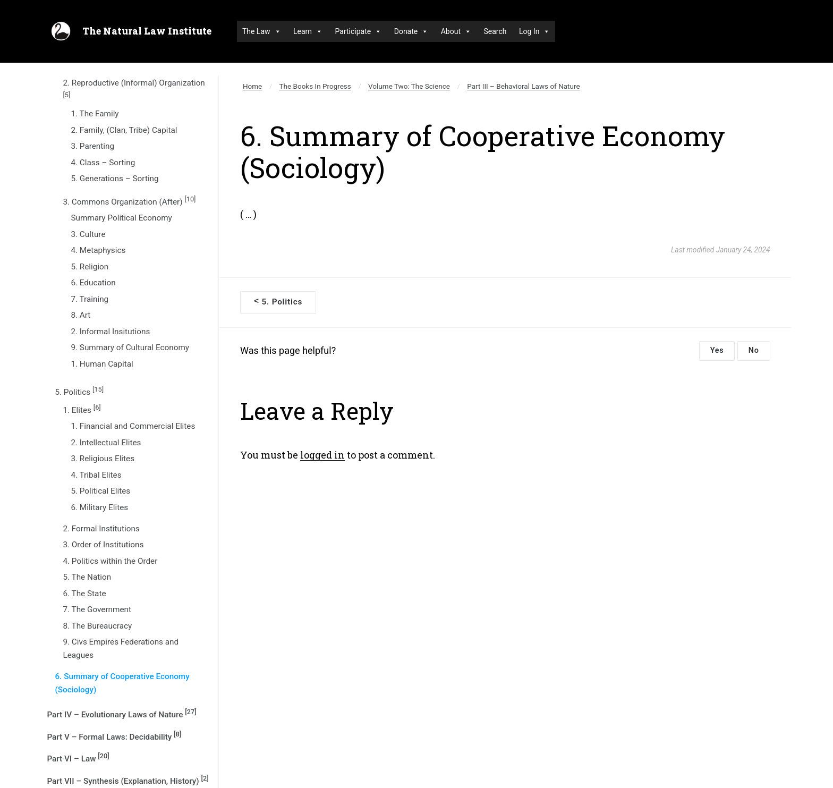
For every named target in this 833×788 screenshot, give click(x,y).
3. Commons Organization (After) (129, 201)
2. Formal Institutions (101, 528)
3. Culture (88, 234)
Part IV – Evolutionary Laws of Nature (121, 713)
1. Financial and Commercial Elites (133, 426)
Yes (717, 350)
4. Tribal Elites (96, 475)
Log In (534, 31)
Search (494, 31)
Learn (307, 31)
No (754, 350)
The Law (261, 31)
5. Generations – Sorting (114, 178)
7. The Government (97, 609)
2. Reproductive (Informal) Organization (134, 88)
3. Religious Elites (102, 458)
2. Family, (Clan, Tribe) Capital (124, 130)
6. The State (84, 593)
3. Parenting (92, 146)
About (456, 31)
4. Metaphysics (98, 250)
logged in (322, 454)
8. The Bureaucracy (97, 626)
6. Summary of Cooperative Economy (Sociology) (122, 683)
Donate (411, 31)
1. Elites (81, 409)
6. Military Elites (99, 507)
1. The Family (94, 113)
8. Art (80, 315)
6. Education (93, 282)
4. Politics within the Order (110, 561)
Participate (358, 31)
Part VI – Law (78, 758)
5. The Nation (87, 577)
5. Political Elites (100, 491)
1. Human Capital (102, 364)
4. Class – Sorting (103, 162)
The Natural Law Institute (146, 30)
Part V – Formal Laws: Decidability (114, 736)
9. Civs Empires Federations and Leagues (120, 648)
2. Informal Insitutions (110, 331)
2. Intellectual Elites (106, 442)
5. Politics (79, 391)
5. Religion (89, 267)
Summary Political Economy (121, 218)
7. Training (89, 299)
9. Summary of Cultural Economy (130, 347)
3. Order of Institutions (103, 544)
